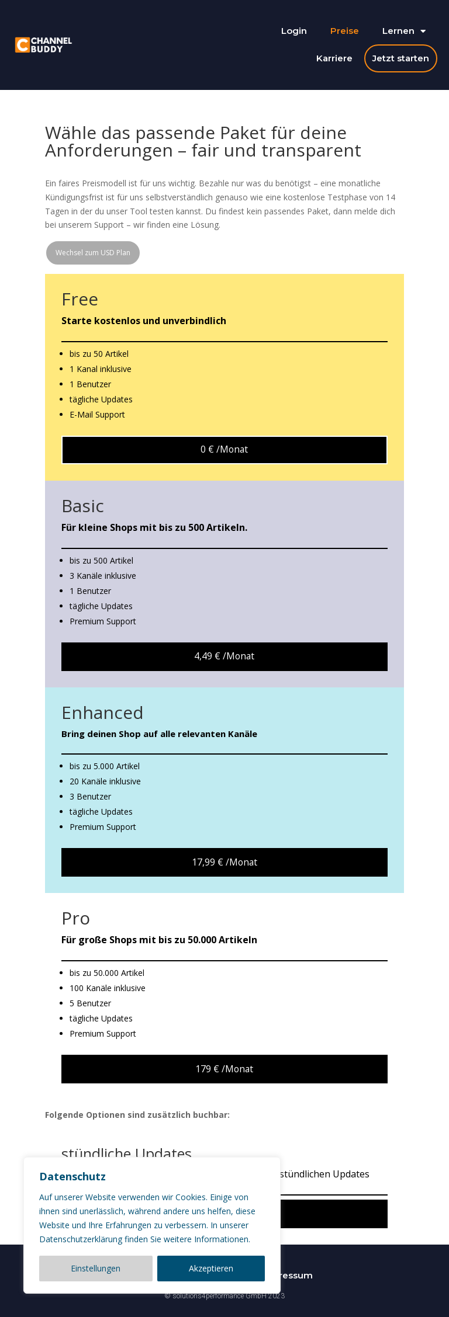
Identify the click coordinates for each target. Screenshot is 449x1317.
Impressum (287, 1275)
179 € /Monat (224, 1068)
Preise (344, 30)
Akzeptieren (211, 1268)
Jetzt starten (400, 58)
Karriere (334, 58)
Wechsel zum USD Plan (93, 253)
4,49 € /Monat (224, 655)
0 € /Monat (224, 449)
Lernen (404, 31)
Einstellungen (95, 1268)
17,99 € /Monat (224, 862)
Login (294, 30)
